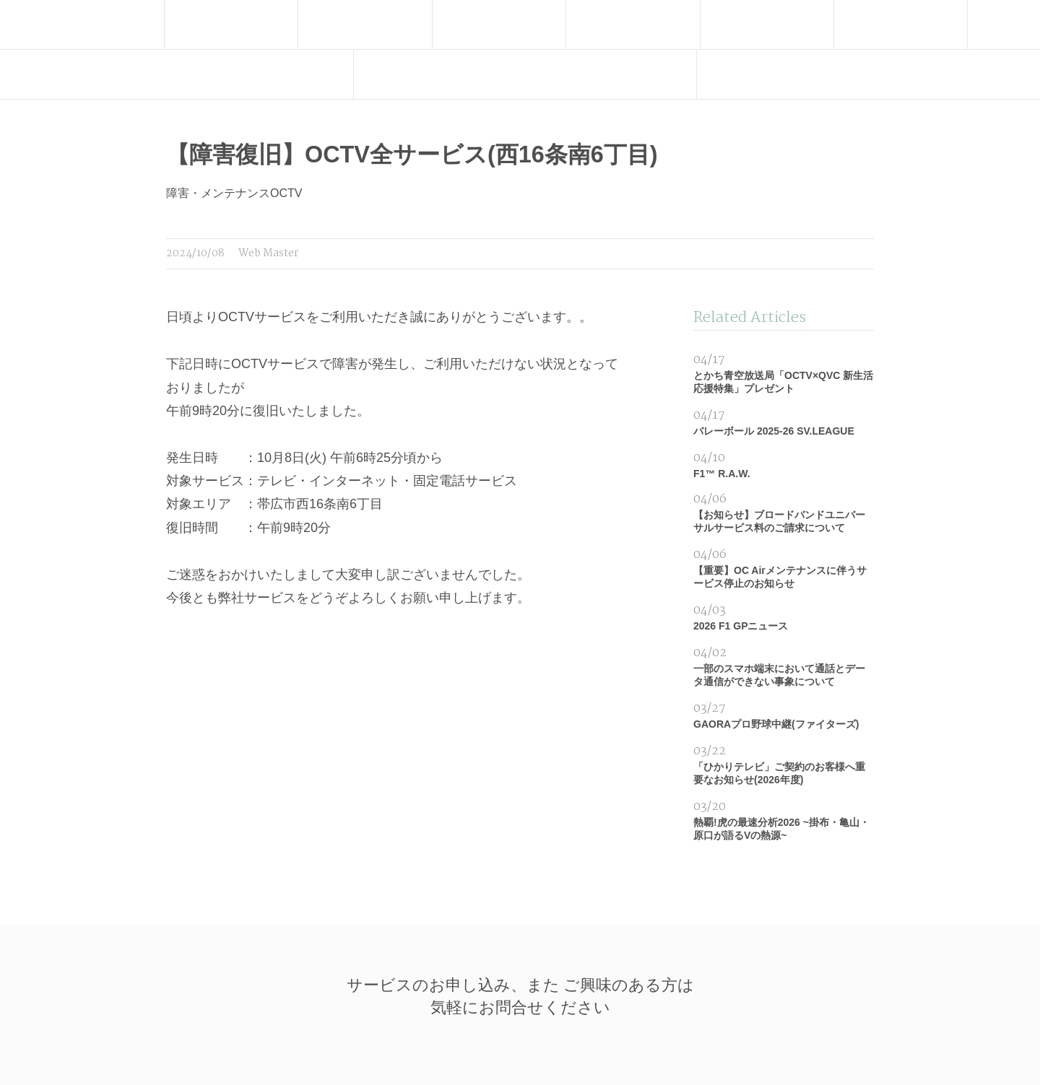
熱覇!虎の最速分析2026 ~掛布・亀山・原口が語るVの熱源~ (783, 819)
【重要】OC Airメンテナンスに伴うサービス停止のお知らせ (783, 567)
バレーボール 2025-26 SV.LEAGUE (783, 421)
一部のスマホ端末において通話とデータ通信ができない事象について (783, 665)
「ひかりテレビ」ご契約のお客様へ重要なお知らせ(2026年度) (783, 763)
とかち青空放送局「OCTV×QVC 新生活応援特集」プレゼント (783, 372)
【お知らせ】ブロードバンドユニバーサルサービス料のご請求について (783, 511)
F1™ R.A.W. (783, 463)
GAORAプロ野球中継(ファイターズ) (783, 714)
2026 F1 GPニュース (783, 616)
